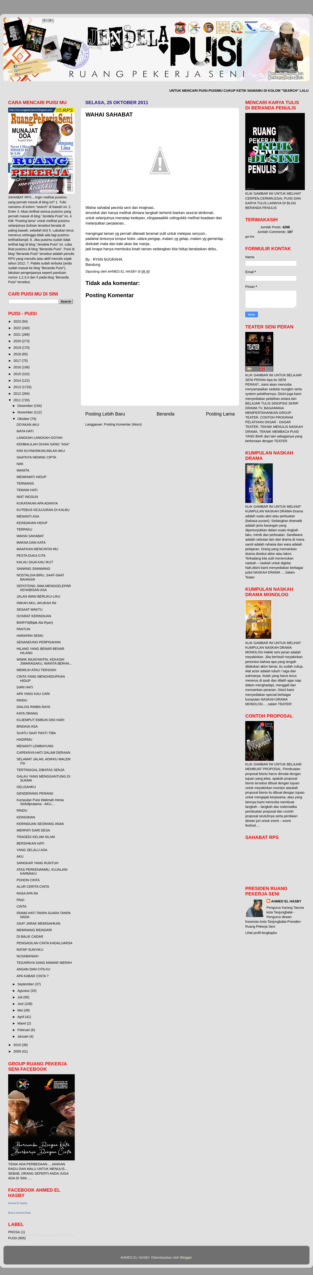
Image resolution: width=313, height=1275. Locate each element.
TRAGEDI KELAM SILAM (36, 837)
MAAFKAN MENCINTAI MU (37, 549)
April (21, 1017)
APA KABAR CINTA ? (33, 976)
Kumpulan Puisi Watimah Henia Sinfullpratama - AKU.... (40, 802)
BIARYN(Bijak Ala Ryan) (35, 622)
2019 (17, 347)
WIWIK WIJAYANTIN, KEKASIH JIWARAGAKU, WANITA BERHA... (44, 661)
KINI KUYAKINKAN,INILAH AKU (41, 451)
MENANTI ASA (28, 516)
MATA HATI (25, 431)
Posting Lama (220, 413)
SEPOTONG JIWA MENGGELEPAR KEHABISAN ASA (44, 588)
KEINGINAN (26, 817)
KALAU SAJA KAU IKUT (35, 562)
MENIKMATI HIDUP (31, 477)
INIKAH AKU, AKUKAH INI (36, 603)
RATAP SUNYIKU (30, 949)
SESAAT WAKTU (30, 609)
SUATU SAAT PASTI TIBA (36, 733)
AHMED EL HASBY (286, 901)
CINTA (21, 906)
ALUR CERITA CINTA (33, 886)
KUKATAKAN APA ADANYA (37, 503)
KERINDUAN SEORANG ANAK (40, 824)
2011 (17, 400)
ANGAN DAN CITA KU (33, 969)
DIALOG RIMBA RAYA (33, 707)
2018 (17, 354)
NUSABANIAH (28, 956)
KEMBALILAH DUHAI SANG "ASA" (43, 444)
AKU (20, 856)
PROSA (14, 1232)
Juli (21, 997)
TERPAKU (24, 529)
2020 (17, 341)
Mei (21, 1010)
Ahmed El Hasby (17, 1203)
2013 (17, 387)
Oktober (24, 419)
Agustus (24, 991)
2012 (17, 393)
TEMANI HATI (27, 490)
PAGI (20, 900)
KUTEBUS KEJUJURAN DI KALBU (43, 510)
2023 (17, 321)
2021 (17, 334)
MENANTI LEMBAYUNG (35, 746)
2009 (17, 1051)
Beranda (165, 413)
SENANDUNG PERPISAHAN (39, 642)
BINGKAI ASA (27, 726)
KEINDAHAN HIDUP (32, 523)
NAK (20, 464)
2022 (17, 328)
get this (249, 236)
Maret (22, 1023)
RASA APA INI (27, 893)
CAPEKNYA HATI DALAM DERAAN (43, 752)
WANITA (23, 470)
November (26, 412)
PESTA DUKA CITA (31, 555)
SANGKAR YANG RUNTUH (37, 863)
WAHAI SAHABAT (30, 536)
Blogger (186, 1257)
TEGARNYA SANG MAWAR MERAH (44, 963)
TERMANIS (25, 483)
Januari (23, 1036)
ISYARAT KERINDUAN (34, 616)
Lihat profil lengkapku (261, 933)
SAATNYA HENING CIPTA (36, 457)
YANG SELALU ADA (32, 850)
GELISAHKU (26, 787)
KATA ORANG (27, 713)
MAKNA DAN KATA (31, 542)
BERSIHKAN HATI (30, 843)
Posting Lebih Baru (105, 413)
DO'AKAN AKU (28, 424)
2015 (17, 374)
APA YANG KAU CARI (33, 694)
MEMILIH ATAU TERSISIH (36, 670)
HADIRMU (24, 739)
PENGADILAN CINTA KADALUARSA (44, 943)
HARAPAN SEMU (30, 636)
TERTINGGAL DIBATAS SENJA (40, 770)
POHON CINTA (28, 880)
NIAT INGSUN (27, 497)
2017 (17, 361)
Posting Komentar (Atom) (123, 424)
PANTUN (23, 629)
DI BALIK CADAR (30, 936)
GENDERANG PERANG (35, 793)
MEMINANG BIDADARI (34, 930)
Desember (26, 406)
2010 (17, 1045)
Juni (21, 1004)
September (26, 984)
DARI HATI (25, 687)
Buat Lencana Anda (19, 1212)
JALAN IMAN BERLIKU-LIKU (38, 596)
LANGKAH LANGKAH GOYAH (39, 438)
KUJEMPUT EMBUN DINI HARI (40, 720)
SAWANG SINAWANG (33, 569)
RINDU (22, 700)
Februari (24, 1030)
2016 (17, 367)
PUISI (12, 1238)
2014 (17, 380)
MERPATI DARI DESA (33, 830)
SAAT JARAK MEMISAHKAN (38, 923)
